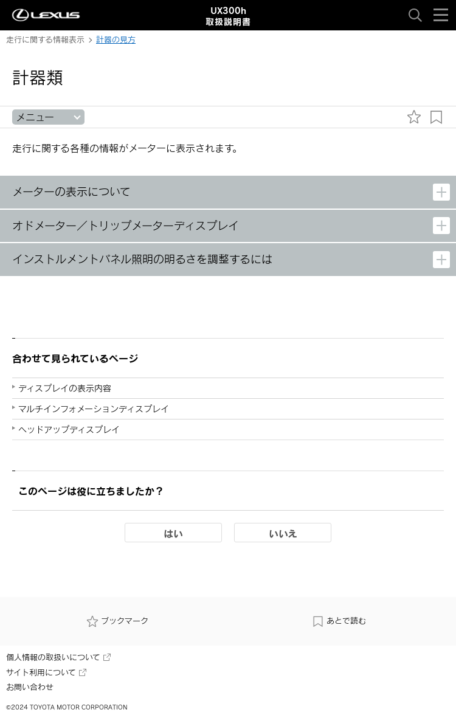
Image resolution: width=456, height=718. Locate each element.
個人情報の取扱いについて (58, 657)
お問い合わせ (30, 687)
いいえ (283, 533)
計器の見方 (116, 39)
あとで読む (339, 621)
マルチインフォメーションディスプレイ (93, 409)
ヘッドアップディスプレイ (69, 429)
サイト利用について (46, 672)
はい (173, 533)
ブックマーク (117, 621)
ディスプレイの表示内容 (64, 388)
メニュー (35, 117)
